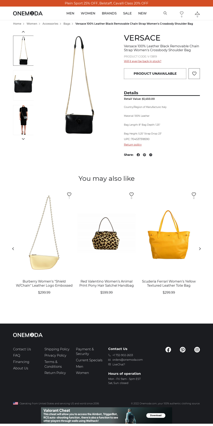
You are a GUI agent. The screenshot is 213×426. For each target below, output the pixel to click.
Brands (109, 13)
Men (70, 13)
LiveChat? (118, 364)
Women (88, 13)
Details (131, 92)
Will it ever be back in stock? (142, 61)
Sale (127, 13)
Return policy (133, 144)
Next (23, 139)
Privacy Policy (55, 355)
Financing (21, 362)
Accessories (50, 23)
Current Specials (89, 360)
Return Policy (55, 373)
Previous (23, 32)
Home (17, 23)
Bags (66, 23)
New (142, 13)
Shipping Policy (57, 349)
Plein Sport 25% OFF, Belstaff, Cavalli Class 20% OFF (106, 3)
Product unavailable (155, 74)
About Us (20, 368)
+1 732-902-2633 (122, 355)
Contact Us (22, 349)
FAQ (16, 355)
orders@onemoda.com (127, 359)
